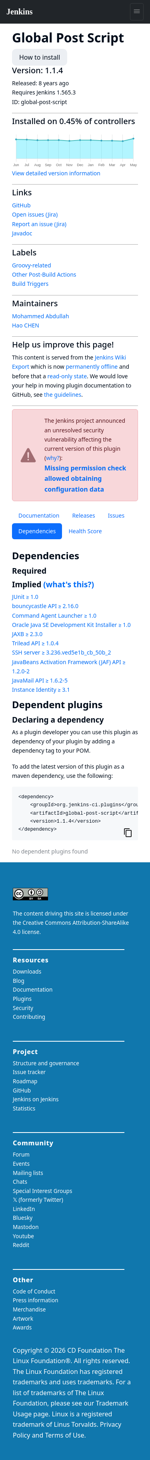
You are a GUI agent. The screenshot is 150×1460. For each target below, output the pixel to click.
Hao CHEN (25, 325)
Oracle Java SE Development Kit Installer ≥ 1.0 (71, 625)
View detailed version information (56, 173)
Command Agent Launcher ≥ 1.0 (54, 615)
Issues (116, 515)
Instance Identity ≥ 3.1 (41, 689)
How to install (39, 57)
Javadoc (22, 233)
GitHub (21, 205)
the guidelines (62, 394)
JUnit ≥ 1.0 (25, 596)
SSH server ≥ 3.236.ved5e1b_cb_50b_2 (61, 652)
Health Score (85, 531)
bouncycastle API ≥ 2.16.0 (45, 606)
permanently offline (92, 366)
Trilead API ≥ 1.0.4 (35, 643)
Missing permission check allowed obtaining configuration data (85, 479)
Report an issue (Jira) (39, 224)
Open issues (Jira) (35, 214)
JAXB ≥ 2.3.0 (27, 634)
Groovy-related (31, 265)
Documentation (38, 515)
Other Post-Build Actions (44, 274)
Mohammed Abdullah (40, 316)
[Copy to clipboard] (128, 832)
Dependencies (37, 531)
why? (52, 458)
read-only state (67, 376)
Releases (83, 515)
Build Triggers (30, 283)
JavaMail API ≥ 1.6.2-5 (40, 680)
